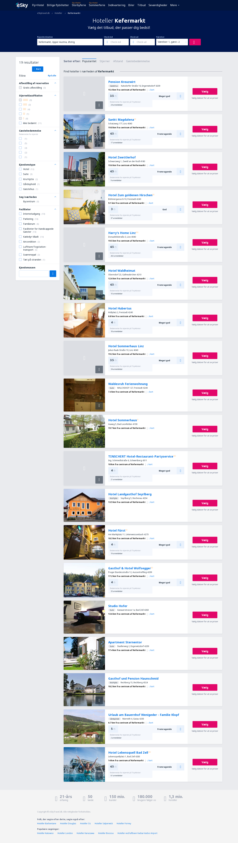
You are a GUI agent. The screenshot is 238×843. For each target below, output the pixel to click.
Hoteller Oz (85, 823)
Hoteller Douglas (68, 823)
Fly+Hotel (38, 5)
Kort (37, 68)
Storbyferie (79, 5)
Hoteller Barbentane (46, 823)
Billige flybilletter (58, 5)
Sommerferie (97, 5)
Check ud (134, 37)
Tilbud (141, 5)
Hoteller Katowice (45, 833)
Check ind (108, 37)
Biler (131, 5)
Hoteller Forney (124, 823)
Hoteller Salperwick (104, 823)
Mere (173, 5)
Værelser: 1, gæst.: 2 (169, 41)
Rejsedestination (45, 37)
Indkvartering (116, 5)
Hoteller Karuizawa (85, 833)
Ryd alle (52, 75)
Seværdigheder (158, 5)
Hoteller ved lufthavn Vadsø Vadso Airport (137, 833)
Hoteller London (65, 833)
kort (151, 89)
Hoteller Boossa (106, 833)
